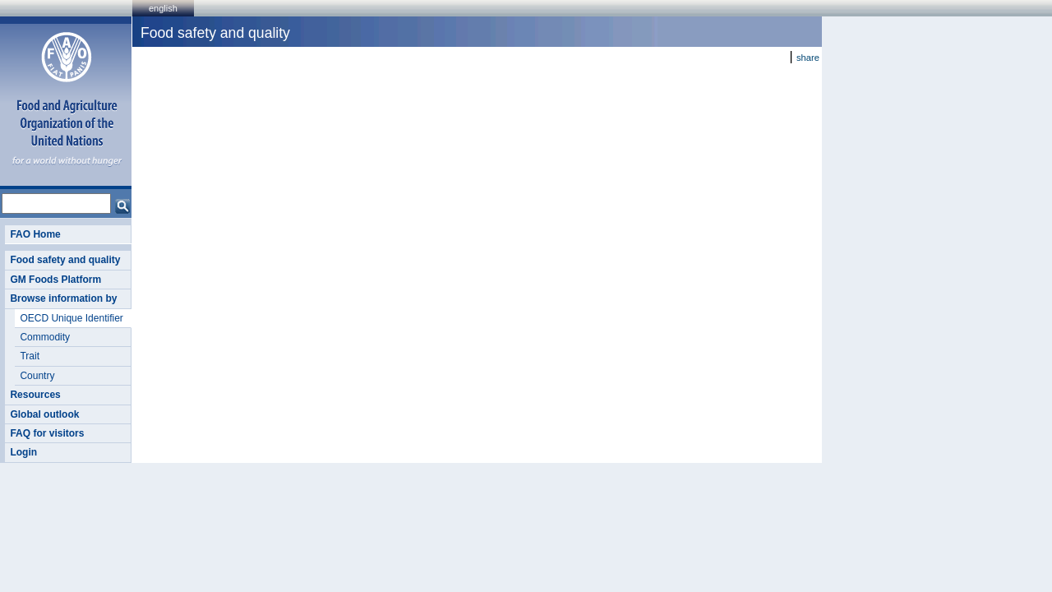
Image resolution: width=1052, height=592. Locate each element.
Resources (35, 394)
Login (23, 452)
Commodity (45, 337)
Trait (29, 356)
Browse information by (63, 298)
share (807, 57)
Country (37, 376)
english (163, 8)
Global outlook (44, 414)
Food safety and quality (65, 260)
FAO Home (35, 234)
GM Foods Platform (55, 279)
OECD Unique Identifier (71, 318)
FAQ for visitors (47, 433)
